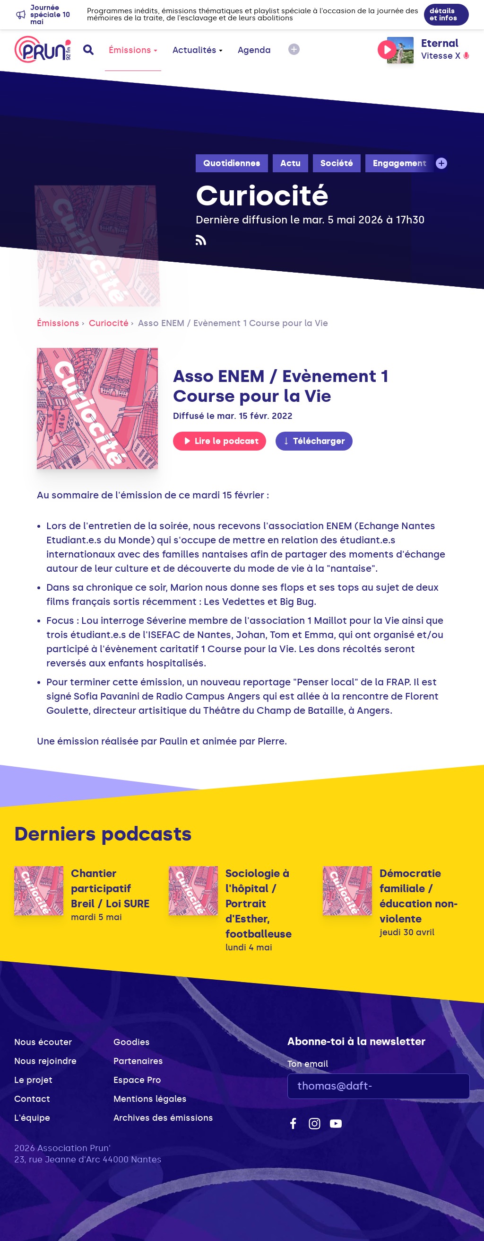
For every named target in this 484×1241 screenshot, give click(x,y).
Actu (290, 163)
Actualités (198, 50)
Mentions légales (150, 1099)
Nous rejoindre (45, 1061)
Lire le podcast (221, 441)
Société (336, 163)
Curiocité (109, 323)
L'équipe (32, 1118)
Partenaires (138, 1061)
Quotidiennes (231, 163)
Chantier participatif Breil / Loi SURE (110, 888)
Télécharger (314, 441)
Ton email (307, 1064)
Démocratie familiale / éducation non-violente (419, 896)
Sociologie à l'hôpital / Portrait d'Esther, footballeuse (258, 903)
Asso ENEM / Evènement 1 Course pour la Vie (233, 323)
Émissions (133, 50)
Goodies (131, 1042)
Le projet (33, 1080)
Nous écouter (43, 1042)
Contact (32, 1099)
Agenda (254, 50)
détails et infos (443, 14)
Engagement (399, 163)
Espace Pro (137, 1080)
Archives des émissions (163, 1118)
